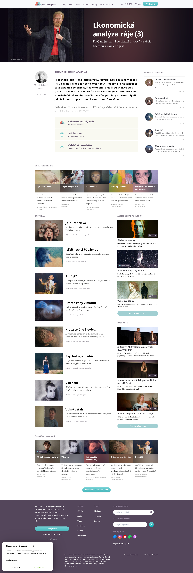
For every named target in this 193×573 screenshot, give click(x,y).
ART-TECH (82, 111)
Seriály (94, 4)
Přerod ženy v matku (164, 146)
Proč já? (159, 130)
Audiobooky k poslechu (129, 216)
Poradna (86, 4)
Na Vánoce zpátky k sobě (131, 270)
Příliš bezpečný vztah (47, 457)
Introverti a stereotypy (91, 458)
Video (78, 4)
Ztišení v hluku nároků (165, 80)
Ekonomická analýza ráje (75, 72)
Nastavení (16, 567)
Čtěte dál (40, 216)
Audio (71, 4)
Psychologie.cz (45, 3)
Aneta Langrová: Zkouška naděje (135, 413)
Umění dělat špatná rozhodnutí (145, 187)
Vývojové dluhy (125, 301)
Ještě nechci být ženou (166, 114)
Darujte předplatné (52, 534)
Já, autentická (161, 98)
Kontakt (97, 521)
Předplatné (150, 4)
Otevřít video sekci (137, 426)
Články (63, 4)
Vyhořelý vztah (44, 186)
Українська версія (121, 543)
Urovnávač (91, 186)
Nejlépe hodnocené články (96, 490)
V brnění (71, 383)
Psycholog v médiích (80, 356)
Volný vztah (74, 409)
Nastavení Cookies (151, 555)
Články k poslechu (153, 72)
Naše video (122, 323)
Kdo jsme (97, 511)
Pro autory (98, 516)
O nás (108, 4)
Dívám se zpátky (126, 240)
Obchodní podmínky (131, 555)
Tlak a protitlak (118, 186)
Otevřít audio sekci (137, 313)
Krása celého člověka (80, 329)
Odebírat (151, 524)
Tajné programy (69, 186)
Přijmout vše (39, 567)
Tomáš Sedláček (41, 85)
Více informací (11, 560)
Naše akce (81, 535)
